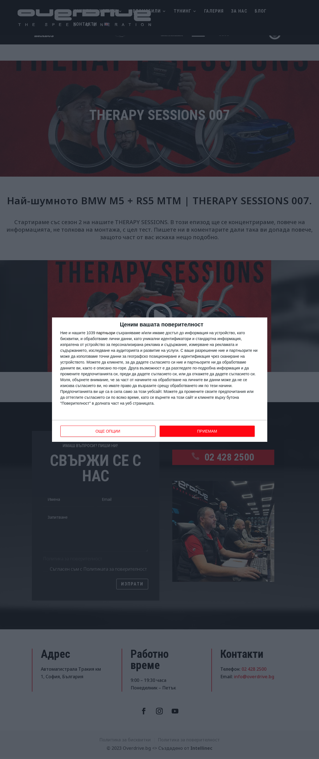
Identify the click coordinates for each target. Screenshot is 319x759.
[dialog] (159, 379)
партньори (105, 333)
